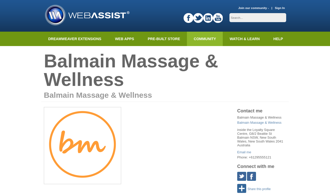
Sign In (280, 8)
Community (205, 39)
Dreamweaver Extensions (74, 39)
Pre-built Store (164, 39)
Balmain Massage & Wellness (259, 122)
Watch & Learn (245, 39)
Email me (244, 152)
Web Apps (124, 39)
